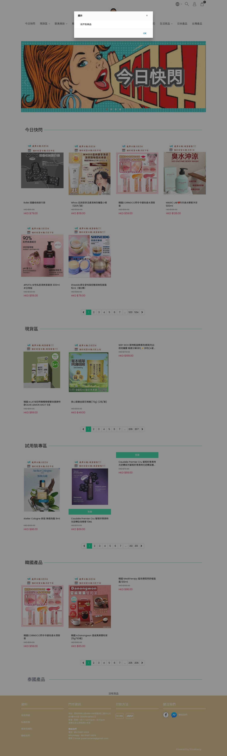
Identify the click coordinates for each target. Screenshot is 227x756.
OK (144, 33)
